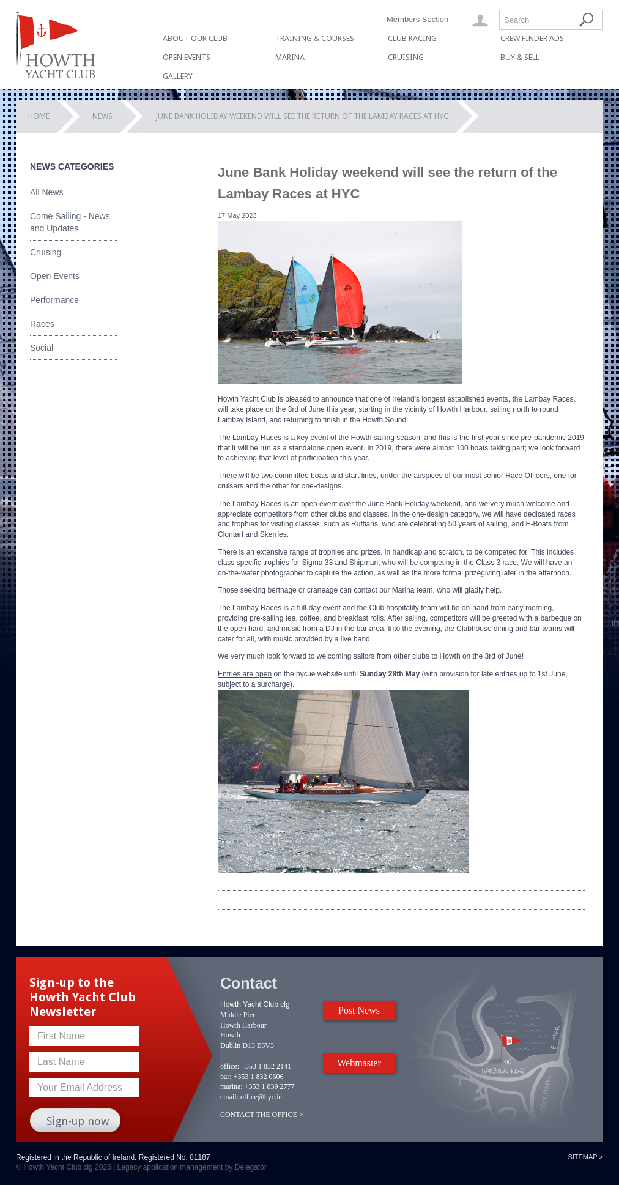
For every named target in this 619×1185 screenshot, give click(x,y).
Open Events (186, 57)
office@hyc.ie (261, 1097)
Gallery (178, 76)
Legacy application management (170, 1167)
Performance (54, 300)
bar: (226, 1076)
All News (46, 192)
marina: (231, 1086)
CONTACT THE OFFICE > (261, 1114)
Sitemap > (585, 1157)
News (102, 116)
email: (229, 1097)
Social (41, 348)
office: (229, 1066)
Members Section (417, 19)
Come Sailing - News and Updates (70, 222)
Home (39, 116)
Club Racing (412, 38)
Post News (359, 1010)
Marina (290, 57)
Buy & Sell (519, 57)
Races (42, 324)
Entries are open (245, 674)
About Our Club (195, 38)
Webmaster (359, 1063)
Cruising (406, 57)
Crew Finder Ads (532, 38)
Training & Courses (314, 38)
